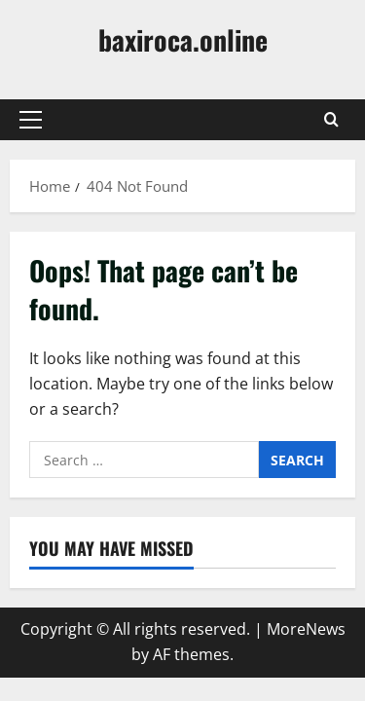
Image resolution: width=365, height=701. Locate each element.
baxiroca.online (183, 39)
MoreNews (306, 629)
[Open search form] (331, 119)
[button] (31, 119)
